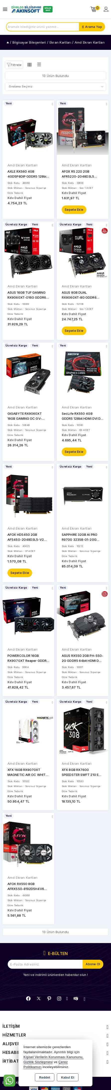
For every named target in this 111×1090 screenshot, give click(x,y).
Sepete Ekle (74, 209)
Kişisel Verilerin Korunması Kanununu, (53, 1057)
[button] (14, 65)
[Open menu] (6, 9)
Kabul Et (67, 1077)
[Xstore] (31, 9)
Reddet (44, 1077)
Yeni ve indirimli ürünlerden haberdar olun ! (55, 975)
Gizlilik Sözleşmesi (38, 1062)
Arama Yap (93, 27)
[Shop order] (55, 86)
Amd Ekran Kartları (22, 165)
